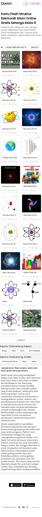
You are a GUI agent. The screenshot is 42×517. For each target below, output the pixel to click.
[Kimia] (22, 351)
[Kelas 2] (34, 361)
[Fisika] (13, 351)
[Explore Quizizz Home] (6, 3)
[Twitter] (19, 507)
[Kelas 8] (35, 47)
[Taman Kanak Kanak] (9, 361)
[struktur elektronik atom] (16, 47)
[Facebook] (23, 507)
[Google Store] (28, 485)
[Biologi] (4, 351)
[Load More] (21, 340)
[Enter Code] (35, 3)
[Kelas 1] (24, 361)
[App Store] (15, 485)
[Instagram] (27, 507)
